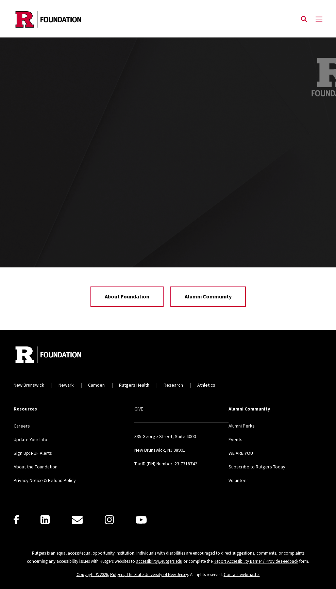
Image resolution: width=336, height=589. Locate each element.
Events (235, 439)
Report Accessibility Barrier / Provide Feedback (256, 561)
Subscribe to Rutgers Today (257, 467)
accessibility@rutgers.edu (159, 561)
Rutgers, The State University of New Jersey (149, 574)
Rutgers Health (134, 385)
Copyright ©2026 (92, 574)
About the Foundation (35, 467)
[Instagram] (109, 519)
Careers (22, 426)
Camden (96, 385)
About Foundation (127, 296)
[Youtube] (141, 520)
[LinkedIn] (45, 519)
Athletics (206, 385)
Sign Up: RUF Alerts (33, 453)
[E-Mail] (77, 519)
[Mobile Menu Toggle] (319, 19)
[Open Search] (304, 19)
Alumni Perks (242, 426)
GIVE (138, 409)
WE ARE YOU (241, 453)
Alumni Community (208, 296)
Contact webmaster (242, 574)
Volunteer (238, 480)
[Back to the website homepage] (48, 19)
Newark (66, 385)
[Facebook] (16, 519)
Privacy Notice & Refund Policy (45, 480)
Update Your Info (30, 439)
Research (173, 385)
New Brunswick (29, 385)
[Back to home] (58, 355)
